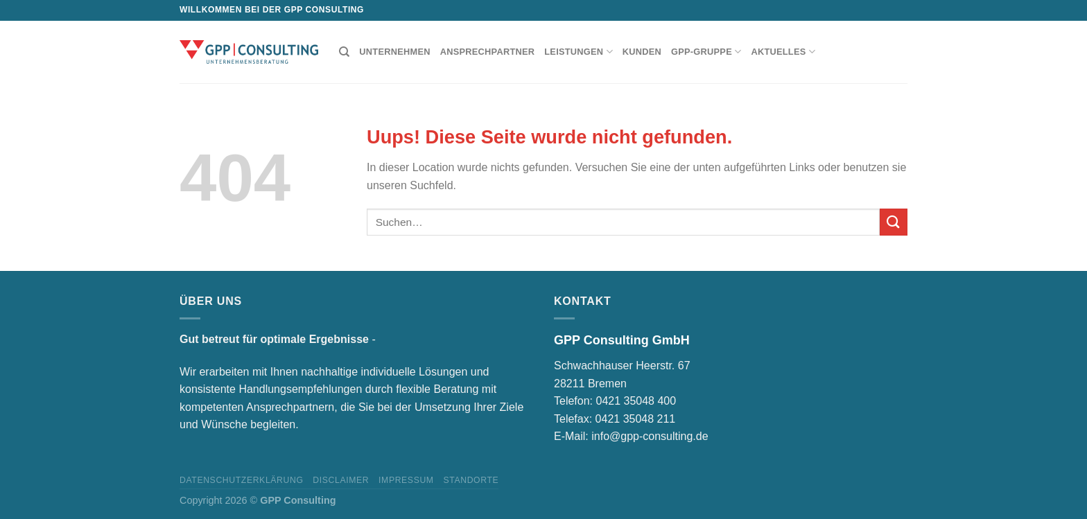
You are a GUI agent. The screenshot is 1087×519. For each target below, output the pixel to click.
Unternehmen (394, 51)
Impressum (406, 480)
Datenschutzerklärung (242, 480)
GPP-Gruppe (706, 51)
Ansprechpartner (487, 51)
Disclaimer (341, 480)
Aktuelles (783, 51)
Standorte (470, 480)
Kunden (642, 51)
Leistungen (578, 51)
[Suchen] (344, 52)
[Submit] (893, 222)
